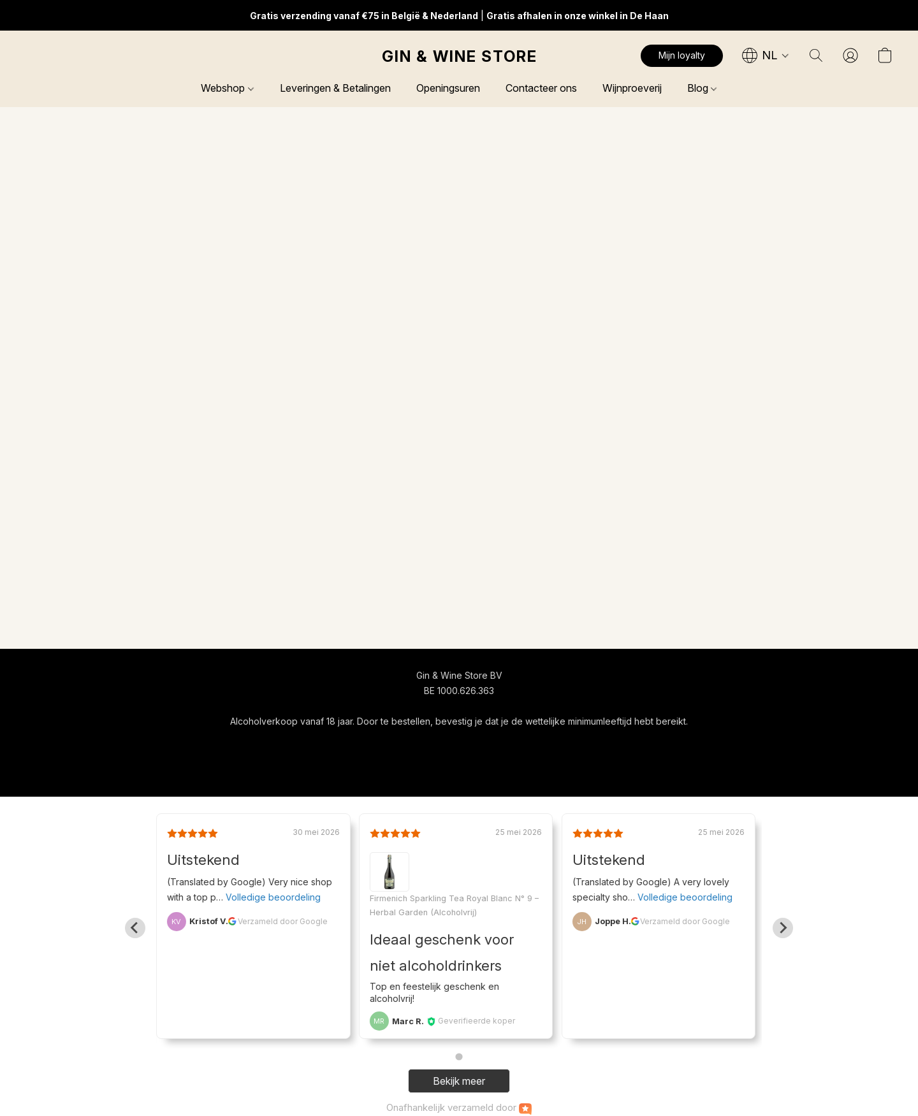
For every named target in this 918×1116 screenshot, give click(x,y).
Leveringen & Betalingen (335, 88)
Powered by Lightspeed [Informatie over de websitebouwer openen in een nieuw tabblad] (459, 769)
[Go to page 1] (458, 1057)
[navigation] (765, 55)
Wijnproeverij (632, 88)
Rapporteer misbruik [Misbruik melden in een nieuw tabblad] (580, 744)
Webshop (227, 88)
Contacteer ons (541, 88)
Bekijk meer (459, 1081)
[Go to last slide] (135, 928)
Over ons (505, 744)
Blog (702, 88)
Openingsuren (448, 88)
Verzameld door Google (283, 921)
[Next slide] (783, 928)
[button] (459, 56)
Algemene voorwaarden (422, 744)
